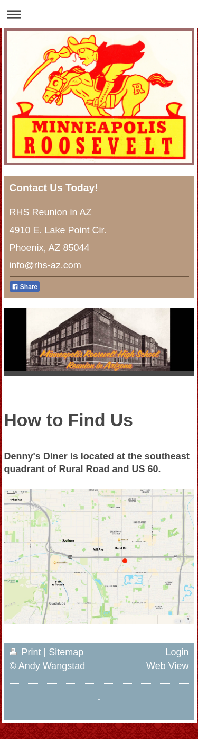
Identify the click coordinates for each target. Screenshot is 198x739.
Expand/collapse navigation (99, 14)
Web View (167, 666)
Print (27, 652)
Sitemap (66, 652)
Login (176, 652)
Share (25, 287)
